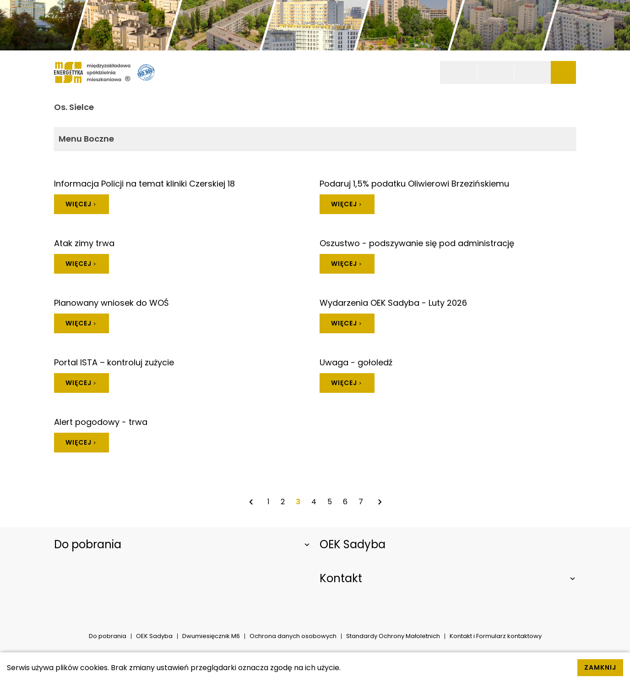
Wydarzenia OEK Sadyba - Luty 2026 (393, 302)
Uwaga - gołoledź (356, 362)
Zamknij (600, 667)
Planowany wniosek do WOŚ (111, 302)
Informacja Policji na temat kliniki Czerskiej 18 (144, 183)
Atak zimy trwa (84, 243)
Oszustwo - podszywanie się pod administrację (417, 243)
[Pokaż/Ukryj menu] (563, 72)
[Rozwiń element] (182, 544)
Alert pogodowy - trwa (100, 422)
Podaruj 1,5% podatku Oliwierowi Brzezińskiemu (414, 183)
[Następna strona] (380, 502)
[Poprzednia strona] (251, 502)
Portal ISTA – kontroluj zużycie (114, 362)
